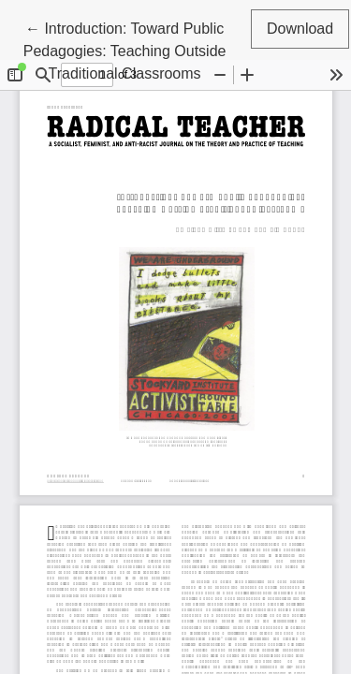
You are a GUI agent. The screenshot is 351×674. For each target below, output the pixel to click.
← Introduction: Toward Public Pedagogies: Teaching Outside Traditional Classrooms (125, 49)
